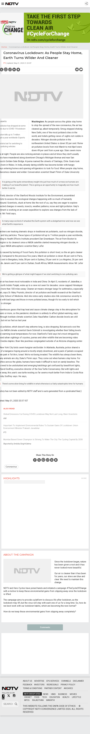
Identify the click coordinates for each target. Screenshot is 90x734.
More (84, 478)
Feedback (27, 685)
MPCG (27, 700)
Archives (68, 688)
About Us (27, 681)
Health (65, 697)
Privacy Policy (68, 685)
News (45, 694)
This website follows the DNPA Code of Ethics (49, 706)
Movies (73, 694)
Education (55, 697)
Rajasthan (38, 700)
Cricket (28, 697)
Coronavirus (11, 466)
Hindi (53, 694)
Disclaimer (78, 681)
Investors (39, 685)
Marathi (50, 700)
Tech (44, 697)
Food (36, 697)
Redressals (53, 685)
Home (5, 46)
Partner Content (53, 688)
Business (62, 694)
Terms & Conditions (32, 688)
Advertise (39, 681)
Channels (66, 681)
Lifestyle (76, 697)
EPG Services (52, 681)
